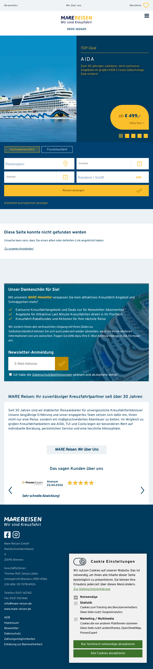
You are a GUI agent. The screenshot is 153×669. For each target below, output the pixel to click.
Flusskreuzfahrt (54, 149)
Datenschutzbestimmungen (52, 375)
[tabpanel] (76, 89)
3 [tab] (133, 136)
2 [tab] (127, 136)
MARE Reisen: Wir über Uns (76, 449)
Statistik (82, 603)
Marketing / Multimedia (93, 619)
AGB (7, 617)
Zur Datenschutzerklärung (91, 589)
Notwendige (85, 597)
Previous (10, 490)
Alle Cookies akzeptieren (108, 653)
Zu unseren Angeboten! (19, 249)
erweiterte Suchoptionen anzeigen (26, 203)
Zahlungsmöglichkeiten (19, 639)
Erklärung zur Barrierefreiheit (23, 644)
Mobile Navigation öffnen (147, 15)
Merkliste (139, 5)
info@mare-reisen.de (18, 604)
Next (143, 490)
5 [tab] (146, 136)
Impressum (11, 623)
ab (130, 117)
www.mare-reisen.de (17, 609)
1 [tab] (121, 136)
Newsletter (11, 5)
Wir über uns (73, 5)
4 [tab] (139, 136)
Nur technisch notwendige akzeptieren (108, 644)
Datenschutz (12, 633)
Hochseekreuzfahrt (19, 149)
